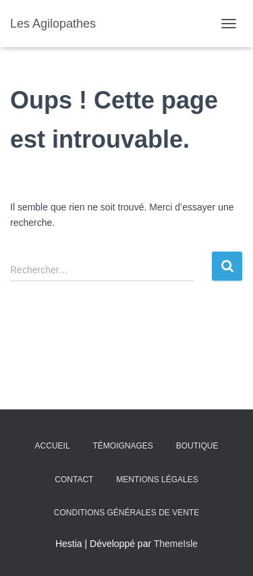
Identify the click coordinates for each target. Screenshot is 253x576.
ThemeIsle (176, 543)
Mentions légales (157, 479)
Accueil (52, 446)
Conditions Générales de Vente (126, 512)
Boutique (197, 446)
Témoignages (123, 446)
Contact (74, 479)
